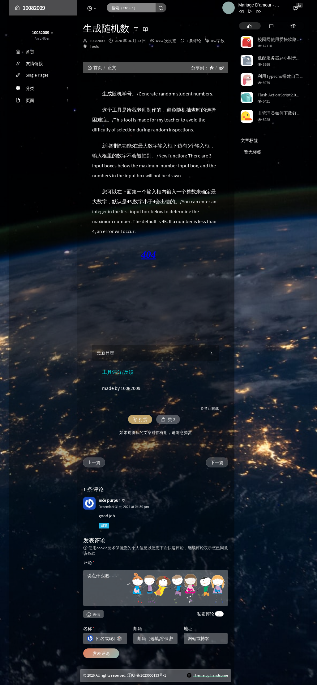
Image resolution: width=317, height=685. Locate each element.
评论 (89, 562)
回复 (104, 526)
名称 (89, 628)
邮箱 (137, 628)
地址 (188, 628)
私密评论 (205, 614)
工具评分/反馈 (118, 372)
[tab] (249, 26)
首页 (95, 67)
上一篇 (94, 462)
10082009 (97, 40)
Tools (94, 46)
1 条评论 (193, 40)
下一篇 (217, 462)
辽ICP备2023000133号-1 (146, 675)
